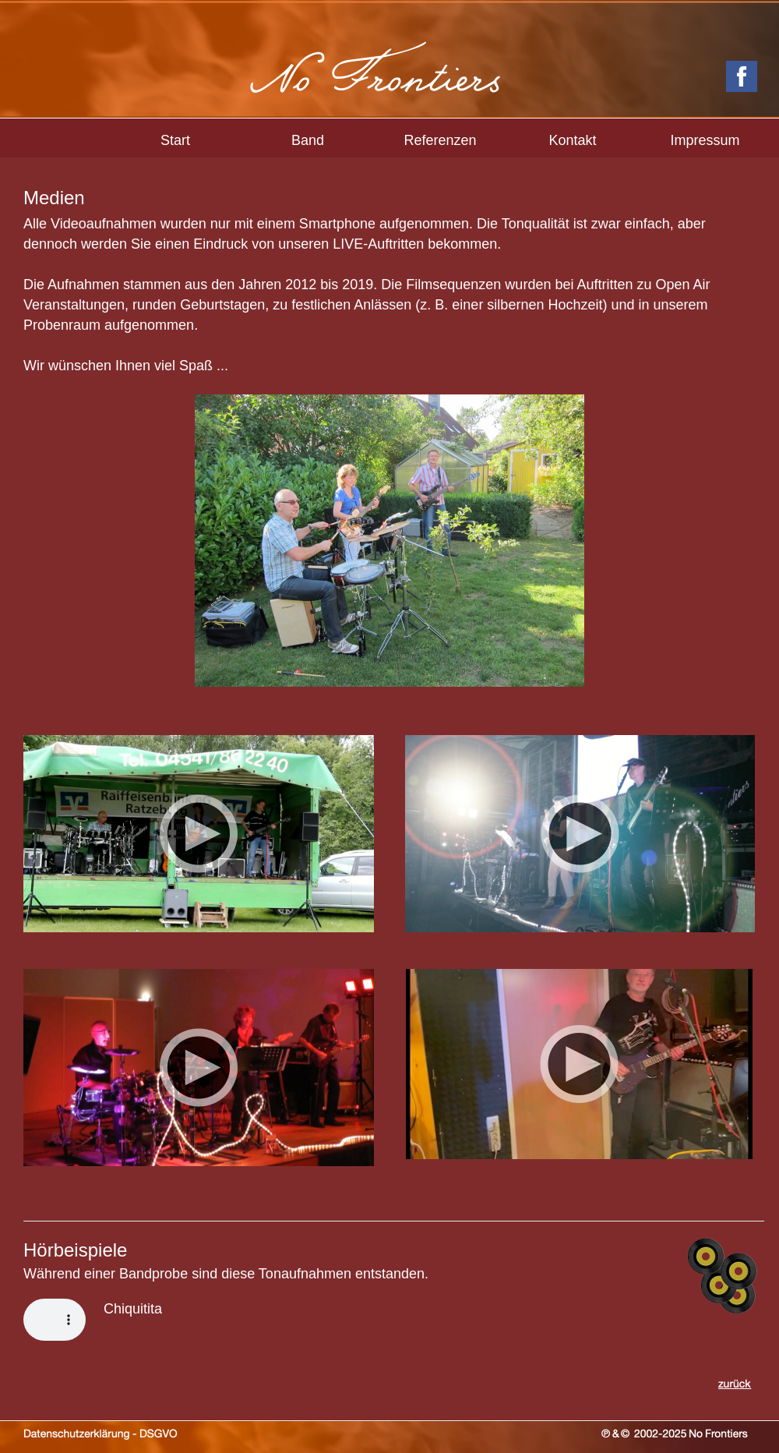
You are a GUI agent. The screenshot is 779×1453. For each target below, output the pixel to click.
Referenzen (440, 140)
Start (175, 140)
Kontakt (572, 140)
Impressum (704, 140)
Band (307, 140)
